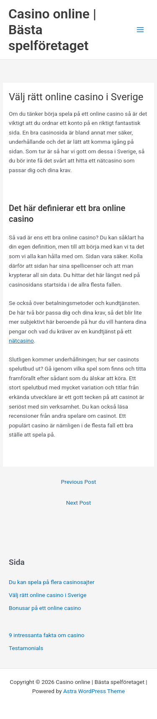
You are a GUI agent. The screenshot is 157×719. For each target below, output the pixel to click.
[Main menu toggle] (140, 29)
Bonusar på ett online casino (46, 608)
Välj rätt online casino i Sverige (48, 595)
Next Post (78, 502)
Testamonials (26, 648)
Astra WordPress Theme (94, 691)
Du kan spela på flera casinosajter (52, 582)
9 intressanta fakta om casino (47, 635)
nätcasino (21, 340)
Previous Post (78, 481)
